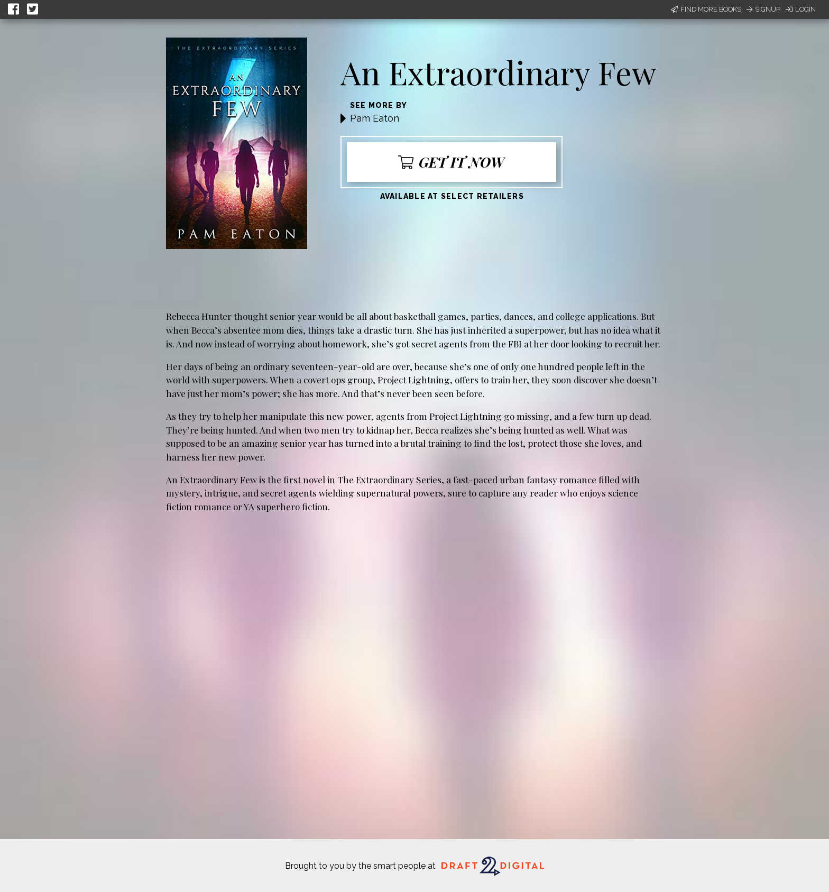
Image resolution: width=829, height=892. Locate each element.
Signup (763, 9)
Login (801, 9)
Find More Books (706, 9)
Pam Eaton (374, 118)
